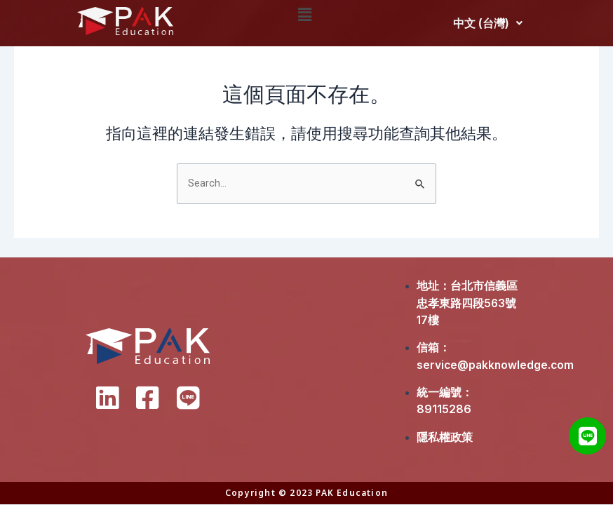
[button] (305, 15)
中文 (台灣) (488, 23)
